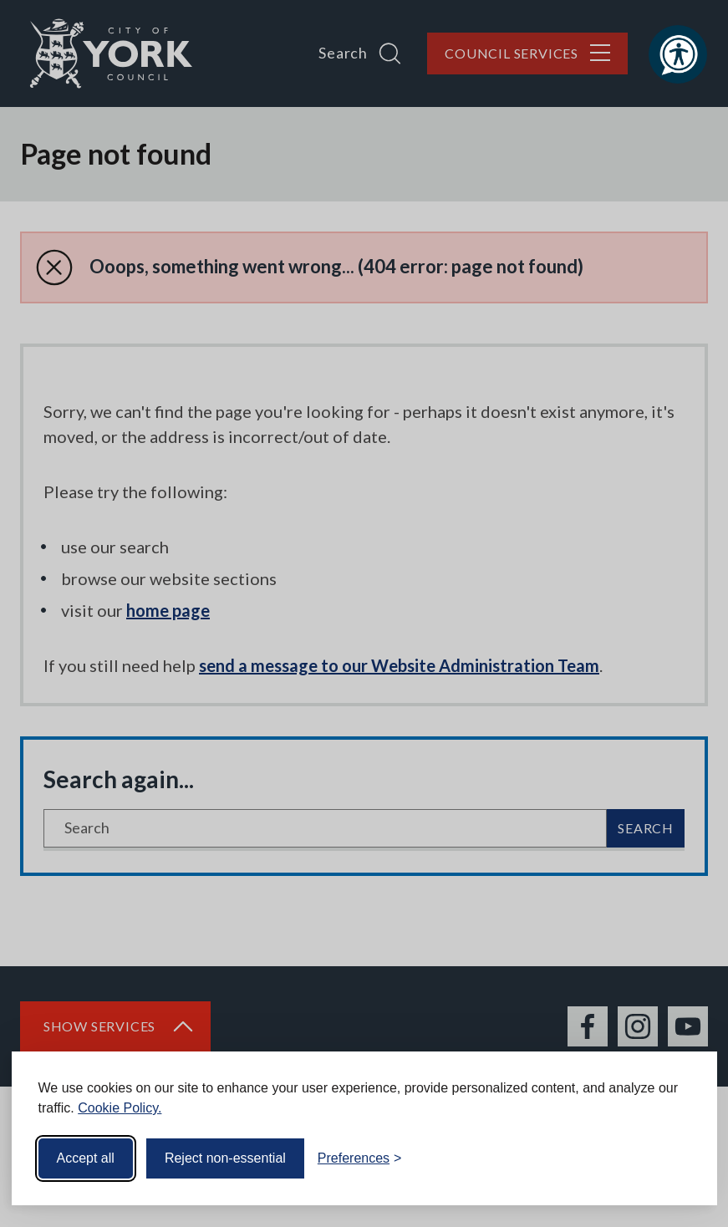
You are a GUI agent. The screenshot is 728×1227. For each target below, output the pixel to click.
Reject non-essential (225, 1158)
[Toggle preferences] (360, 1158)
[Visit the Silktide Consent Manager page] (680, 1158)
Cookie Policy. (119, 1108)
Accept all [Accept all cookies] (86, 1158)
